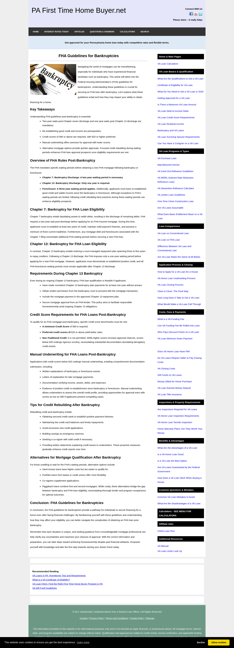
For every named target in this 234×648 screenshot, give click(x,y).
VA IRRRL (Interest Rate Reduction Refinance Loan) (175, 179)
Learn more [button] (83, 642)
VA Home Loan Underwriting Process (176, 278)
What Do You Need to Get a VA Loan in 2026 (180, 91)
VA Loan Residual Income (170, 124)
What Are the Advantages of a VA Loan (177, 448)
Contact (84, 618)
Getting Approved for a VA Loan (173, 98)
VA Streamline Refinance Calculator (175, 188)
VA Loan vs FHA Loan (168, 239)
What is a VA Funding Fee (170, 319)
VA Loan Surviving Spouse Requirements (178, 137)
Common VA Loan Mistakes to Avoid (176, 497)
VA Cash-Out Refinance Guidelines (175, 171)
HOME (36, 31)
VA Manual (162, 546)
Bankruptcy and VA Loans (170, 130)
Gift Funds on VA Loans (169, 375)
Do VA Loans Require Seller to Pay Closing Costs (179, 360)
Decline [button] (201, 642)
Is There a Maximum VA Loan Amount (176, 104)
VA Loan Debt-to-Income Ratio (173, 111)
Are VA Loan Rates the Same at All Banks (178, 257)
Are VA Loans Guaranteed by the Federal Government (178, 469)
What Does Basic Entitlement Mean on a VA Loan (179, 216)
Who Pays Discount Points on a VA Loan (178, 332)
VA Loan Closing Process (170, 284)
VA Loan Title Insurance (169, 394)
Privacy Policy (97, 618)
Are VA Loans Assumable (170, 207)
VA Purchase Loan (166, 158)
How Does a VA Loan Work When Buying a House (179, 480)
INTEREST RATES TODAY (56, 31)
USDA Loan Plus (166, 531)
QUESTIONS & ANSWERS (102, 31)
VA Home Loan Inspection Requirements (178, 415)
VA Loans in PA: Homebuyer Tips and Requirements (59, 575)
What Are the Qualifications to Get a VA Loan (180, 78)
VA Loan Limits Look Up (169, 551)
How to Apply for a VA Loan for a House (177, 271)
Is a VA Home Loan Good (170, 454)
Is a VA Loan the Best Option (172, 460)
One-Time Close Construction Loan (175, 201)
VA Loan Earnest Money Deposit (174, 388)
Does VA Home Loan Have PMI (173, 351)
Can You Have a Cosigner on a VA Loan (177, 143)
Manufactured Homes (168, 164)
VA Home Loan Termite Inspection (174, 422)
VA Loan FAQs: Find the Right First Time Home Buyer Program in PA (67, 584)
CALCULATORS (127, 31)
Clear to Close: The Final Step (172, 291)
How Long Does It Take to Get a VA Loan (178, 297)
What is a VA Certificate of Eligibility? (51, 579)
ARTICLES (79, 31)
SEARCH (145, 31)
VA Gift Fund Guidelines (44, 588)
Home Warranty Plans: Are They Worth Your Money (179, 430)
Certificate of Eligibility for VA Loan (175, 85)
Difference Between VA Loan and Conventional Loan (174, 248)
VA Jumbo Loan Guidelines (171, 194)
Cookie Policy (137, 618)
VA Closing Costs (166, 368)
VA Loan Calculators (167, 63)
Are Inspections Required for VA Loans (177, 409)
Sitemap (150, 618)
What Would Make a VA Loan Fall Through (179, 304)
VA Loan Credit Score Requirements (176, 117)
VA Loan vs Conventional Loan (173, 233)
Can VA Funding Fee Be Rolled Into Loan (178, 325)
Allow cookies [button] (218, 642)
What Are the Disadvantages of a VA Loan (178, 503)
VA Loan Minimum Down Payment (174, 338)
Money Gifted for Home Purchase (174, 381)
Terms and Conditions (117, 618)
